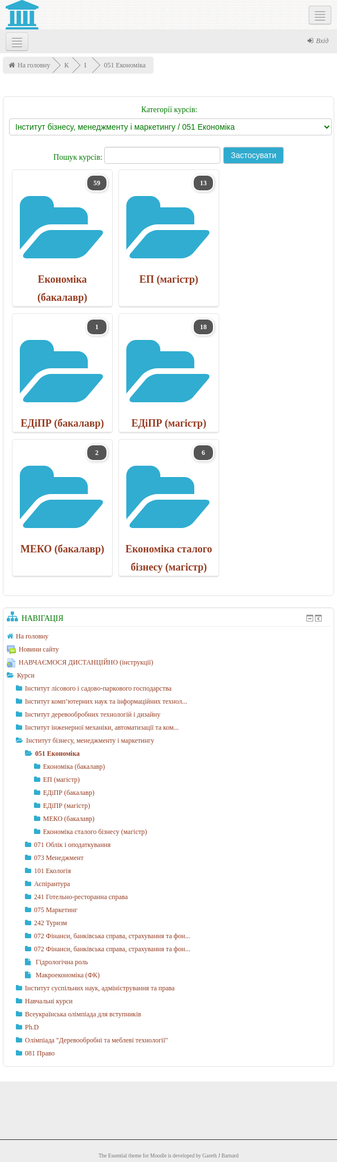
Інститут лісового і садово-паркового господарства (98, 688)
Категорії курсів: (169, 109)
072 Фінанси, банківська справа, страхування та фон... (112, 936)
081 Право (40, 1053)
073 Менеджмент (58, 858)
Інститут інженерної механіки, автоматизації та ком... (102, 727)
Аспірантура (52, 884)
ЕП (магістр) (61, 780)
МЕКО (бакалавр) (69, 819)
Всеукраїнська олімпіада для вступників (83, 1014)
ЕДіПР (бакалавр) (69, 793)
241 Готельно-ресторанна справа (81, 897)
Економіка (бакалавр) (74, 767)
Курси (26, 675)
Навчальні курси (48, 1001)
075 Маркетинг (56, 910)
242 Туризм (50, 923)
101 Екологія (52, 871)
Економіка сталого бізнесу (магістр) (95, 832)
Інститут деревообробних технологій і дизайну (92, 714)
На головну (34, 65)
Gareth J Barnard (220, 1156)
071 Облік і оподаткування (72, 845)
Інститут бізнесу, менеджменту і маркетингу (90, 740)
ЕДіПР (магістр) (66, 806)
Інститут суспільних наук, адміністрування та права (99, 988)
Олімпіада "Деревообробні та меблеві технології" (96, 1040)
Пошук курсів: (78, 157)
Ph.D (32, 1027)
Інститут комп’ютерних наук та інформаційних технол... (106, 701)
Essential (117, 1156)
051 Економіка (125, 65)
